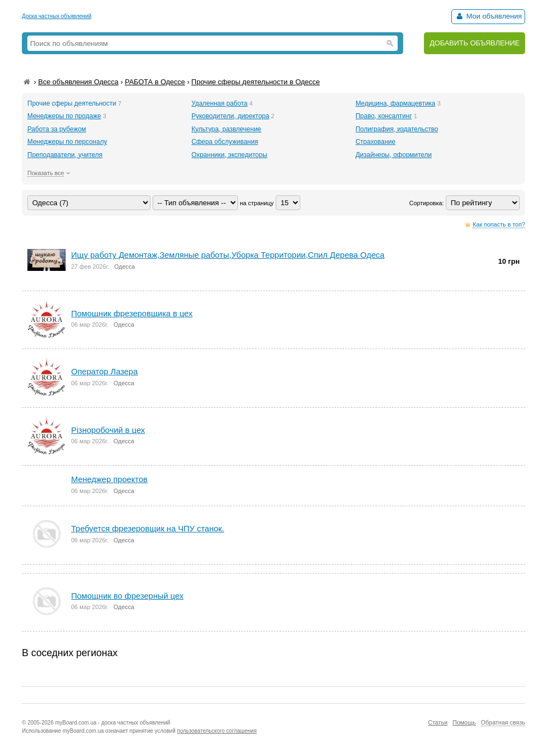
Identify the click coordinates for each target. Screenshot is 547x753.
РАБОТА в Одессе (155, 82)
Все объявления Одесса (78, 82)
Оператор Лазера (104, 371)
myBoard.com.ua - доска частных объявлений (112, 723)
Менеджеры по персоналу (67, 142)
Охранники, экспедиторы (229, 155)
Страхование (375, 142)
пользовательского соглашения (217, 731)
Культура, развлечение (226, 129)
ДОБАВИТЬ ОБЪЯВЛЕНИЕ (474, 43)
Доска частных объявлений (56, 16)
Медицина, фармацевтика (395, 103)
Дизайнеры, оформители (394, 155)
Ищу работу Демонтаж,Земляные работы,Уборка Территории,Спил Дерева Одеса (228, 254)
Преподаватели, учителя (64, 155)
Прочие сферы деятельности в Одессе (255, 82)
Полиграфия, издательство (397, 129)
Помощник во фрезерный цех (127, 595)
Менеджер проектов (109, 479)
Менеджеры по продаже (64, 116)
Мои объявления (488, 16)
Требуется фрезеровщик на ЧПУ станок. (147, 528)
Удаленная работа (219, 103)
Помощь (464, 722)
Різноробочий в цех (108, 430)
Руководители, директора (230, 116)
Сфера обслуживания (224, 142)
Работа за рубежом (56, 129)
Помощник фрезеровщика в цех (132, 313)
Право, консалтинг (384, 116)
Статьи (437, 722)
